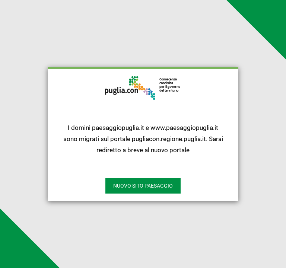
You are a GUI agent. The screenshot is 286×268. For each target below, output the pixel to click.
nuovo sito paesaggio (143, 186)
